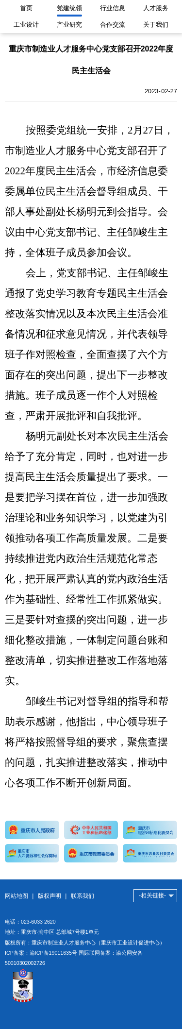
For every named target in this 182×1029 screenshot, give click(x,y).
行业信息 (112, 8)
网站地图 (16, 896)
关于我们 (155, 24)
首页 (26, 8)
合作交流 (112, 24)
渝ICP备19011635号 (53, 953)
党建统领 (69, 8)
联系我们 (82, 896)
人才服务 (155, 8)
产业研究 (69, 24)
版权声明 (49, 896)
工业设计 (26, 24)
